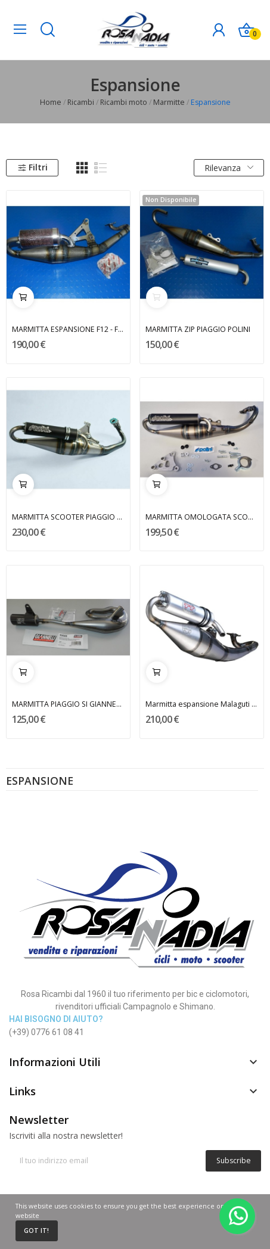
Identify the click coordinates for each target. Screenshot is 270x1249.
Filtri (32, 167)
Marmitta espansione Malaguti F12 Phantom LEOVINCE (202, 704)
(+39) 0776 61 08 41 (46, 1032)
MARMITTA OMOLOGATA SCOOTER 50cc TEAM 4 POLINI (202, 517)
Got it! (36, 1230)
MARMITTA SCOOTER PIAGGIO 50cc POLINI (68, 517)
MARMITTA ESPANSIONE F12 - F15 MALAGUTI (68, 329)
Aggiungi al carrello (23, 297)
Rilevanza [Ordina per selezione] (228, 167)
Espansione (39, 782)
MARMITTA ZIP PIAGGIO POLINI (197, 329)
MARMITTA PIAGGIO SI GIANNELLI (68, 704)
